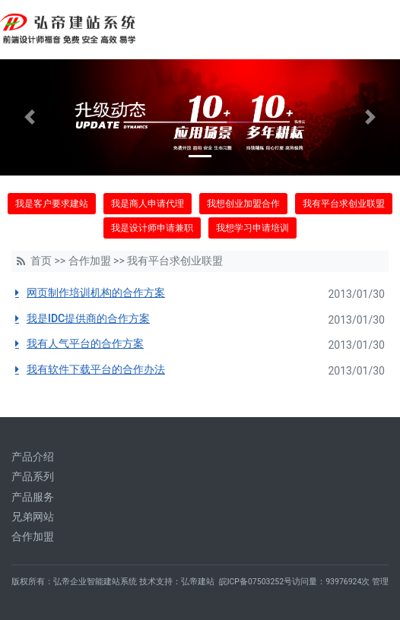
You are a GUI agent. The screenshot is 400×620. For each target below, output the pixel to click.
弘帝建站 (197, 582)
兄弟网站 (32, 517)
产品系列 (32, 476)
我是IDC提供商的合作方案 (88, 318)
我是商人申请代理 (147, 203)
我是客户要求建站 (51, 203)
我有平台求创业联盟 (344, 203)
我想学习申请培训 (252, 228)
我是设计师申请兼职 (152, 228)
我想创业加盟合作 (243, 203)
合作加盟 (89, 261)
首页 (41, 261)
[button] (30, 117)
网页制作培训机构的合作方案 (96, 292)
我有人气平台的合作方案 (85, 343)
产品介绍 (32, 457)
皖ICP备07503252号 (256, 582)
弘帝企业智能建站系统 (95, 582)
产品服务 (32, 497)
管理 (380, 582)
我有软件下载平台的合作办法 (96, 369)
